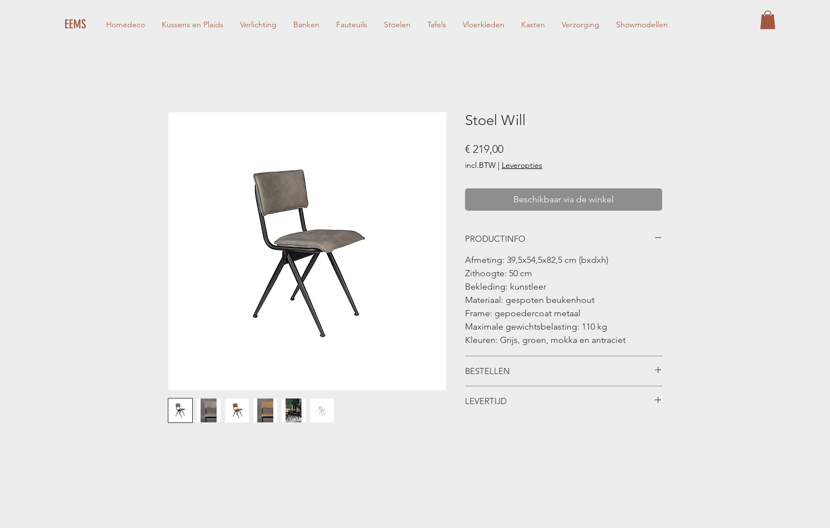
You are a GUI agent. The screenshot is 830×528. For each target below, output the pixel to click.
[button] (768, 20)
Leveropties (522, 165)
